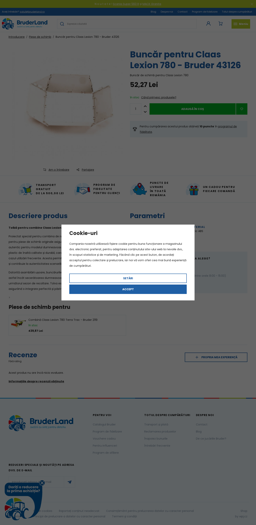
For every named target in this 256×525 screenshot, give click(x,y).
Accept (128, 289)
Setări (128, 278)
